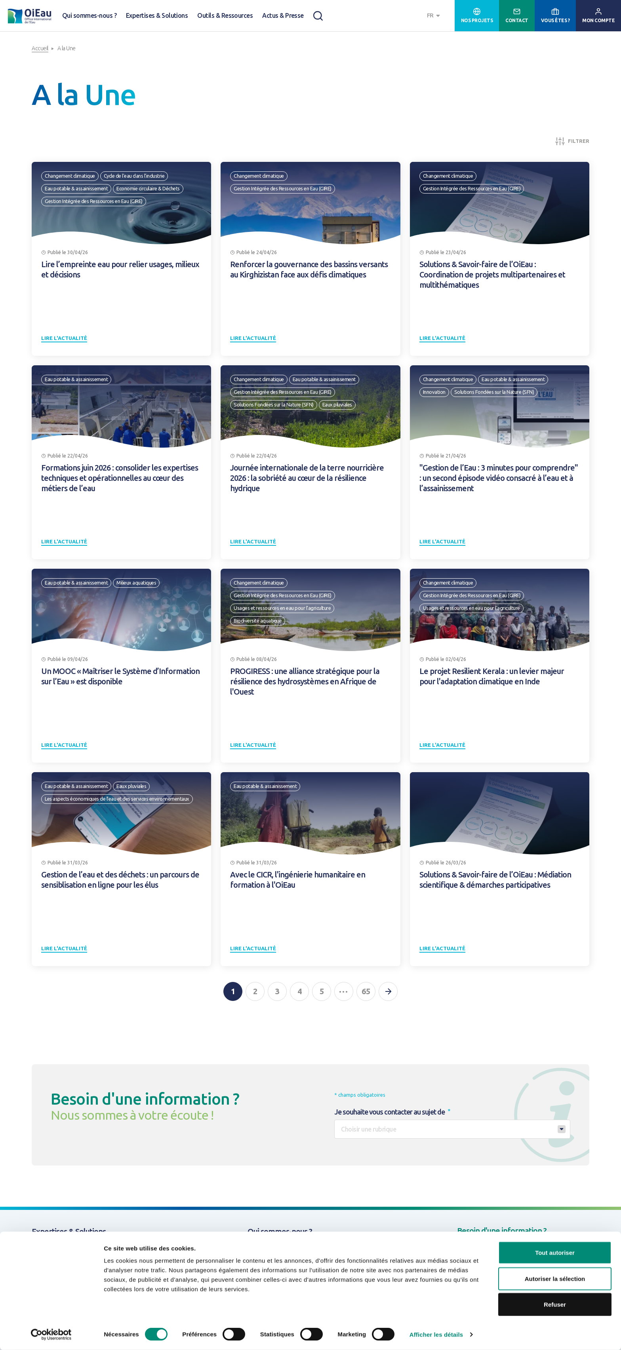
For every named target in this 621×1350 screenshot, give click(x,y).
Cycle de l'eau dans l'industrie (134, 175)
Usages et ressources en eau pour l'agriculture (282, 608)
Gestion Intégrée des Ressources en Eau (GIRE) (94, 201)
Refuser (555, 1304)
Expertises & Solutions (157, 15)
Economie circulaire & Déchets (148, 188)
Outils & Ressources (225, 15)
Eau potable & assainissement (76, 188)
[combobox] (434, 15)
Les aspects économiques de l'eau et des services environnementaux (117, 798)
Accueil (40, 48)
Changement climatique (70, 175)
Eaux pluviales (337, 404)
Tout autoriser (555, 1252)
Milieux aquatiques (136, 582)
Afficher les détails (436, 1334)
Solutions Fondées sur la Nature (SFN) (274, 404)
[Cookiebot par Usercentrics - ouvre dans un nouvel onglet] (51, 1335)
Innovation (434, 392)
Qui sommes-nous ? (89, 15)
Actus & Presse (283, 15)
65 (366, 991)
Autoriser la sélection (555, 1278)
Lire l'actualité (64, 338)
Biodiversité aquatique (258, 620)
